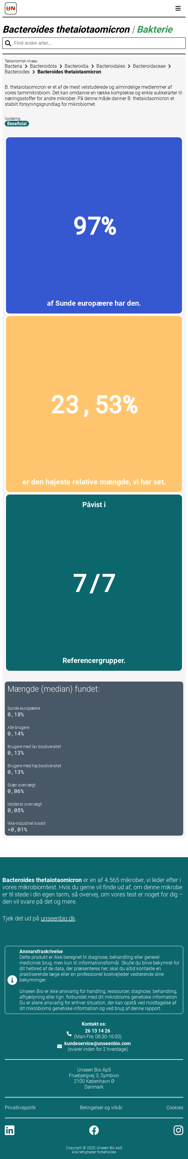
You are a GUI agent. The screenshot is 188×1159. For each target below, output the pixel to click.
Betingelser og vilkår (101, 1107)
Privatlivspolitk (20, 1107)
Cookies (174, 1107)
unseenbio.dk (58, 918)
